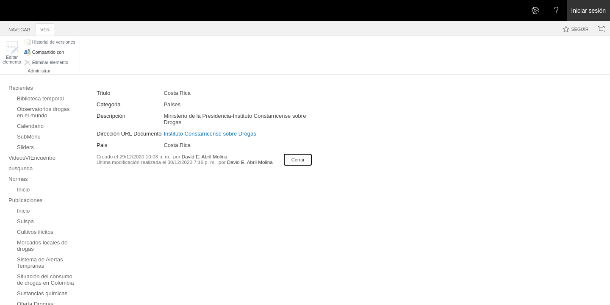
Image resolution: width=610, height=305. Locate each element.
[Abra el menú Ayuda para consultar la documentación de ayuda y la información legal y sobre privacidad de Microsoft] (556, 10)
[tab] (19, 28)
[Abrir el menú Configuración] (535, 10)
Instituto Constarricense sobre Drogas (210, 133)
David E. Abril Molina (204, 156)
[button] (12, 52)
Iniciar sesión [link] (588, 10)
